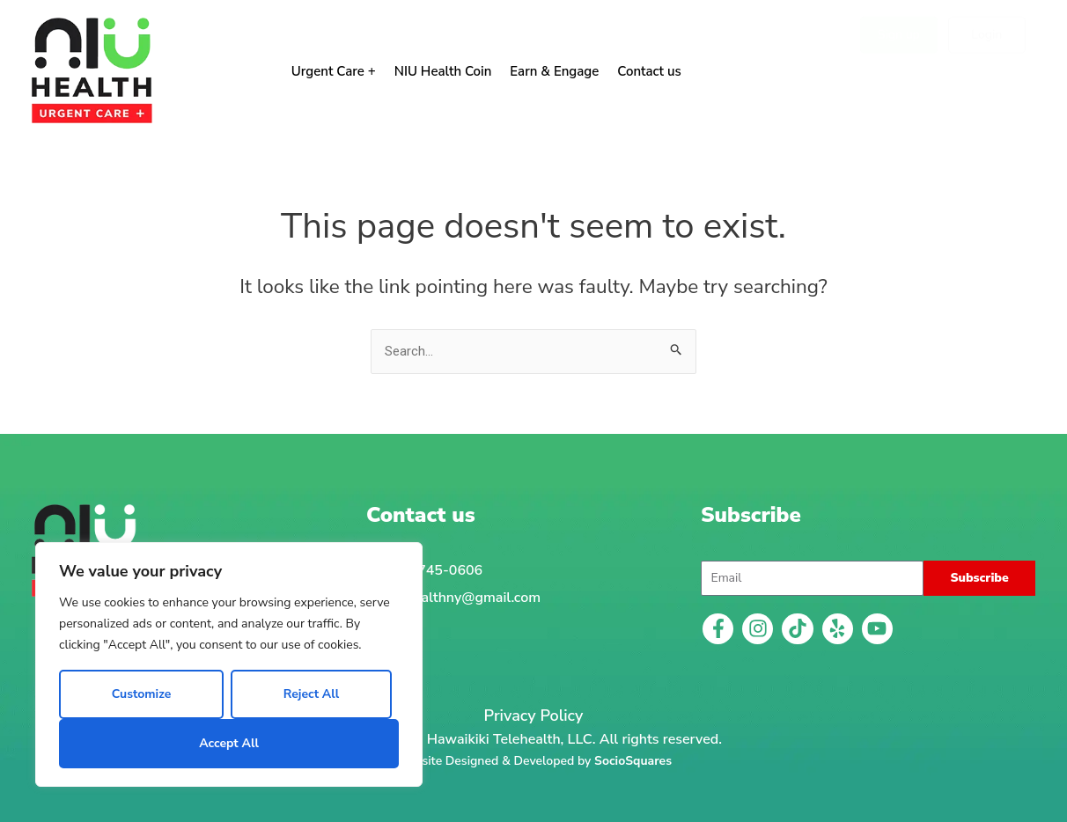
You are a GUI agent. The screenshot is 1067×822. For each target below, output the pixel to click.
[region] (229, 664)
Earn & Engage (554, 71)
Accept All (229, 743)
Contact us (649, 71)
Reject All (311, 694)
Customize (142, 694)
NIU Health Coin (443, 71)
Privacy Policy (534, 715)
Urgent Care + (333, 71)
